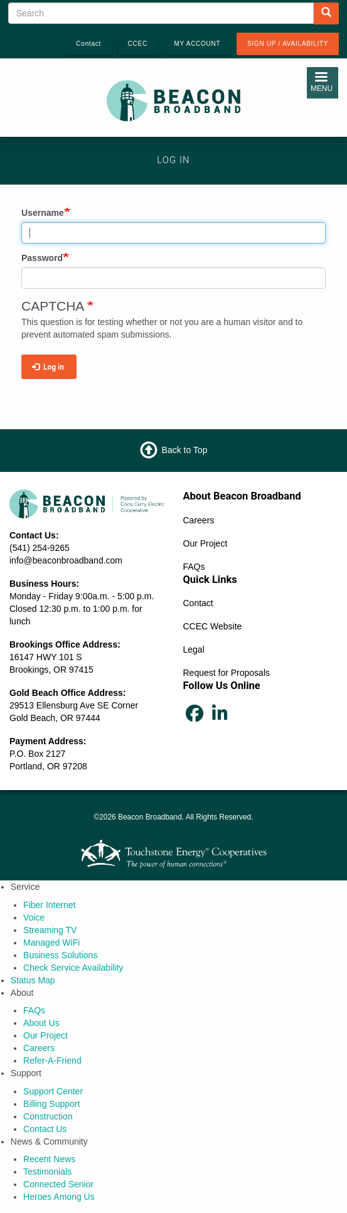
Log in (48, 367)
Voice (34, 917)
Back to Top (185, 450)
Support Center (53, 1091)
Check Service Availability (73, 968)
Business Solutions (60, 955)
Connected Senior (58, 1184)
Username (42, 213)
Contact (198, 603)
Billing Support (51, 1104)
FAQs (194, 567)
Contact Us (45, 1129)
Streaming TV (50, 930)
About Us (41, 1023)
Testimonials (47, 1172)
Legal (194, 649)
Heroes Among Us (59, 1197)
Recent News (49, 1159)
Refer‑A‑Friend (52, 1060)
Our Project (205, 543)
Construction (48, 1116)
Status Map (33, 980)
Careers (199, 520)
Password (42, 258)
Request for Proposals (226, 673)
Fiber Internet (49, 905)
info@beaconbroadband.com (65, 560)
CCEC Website (212, 626)
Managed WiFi (51, 943)
